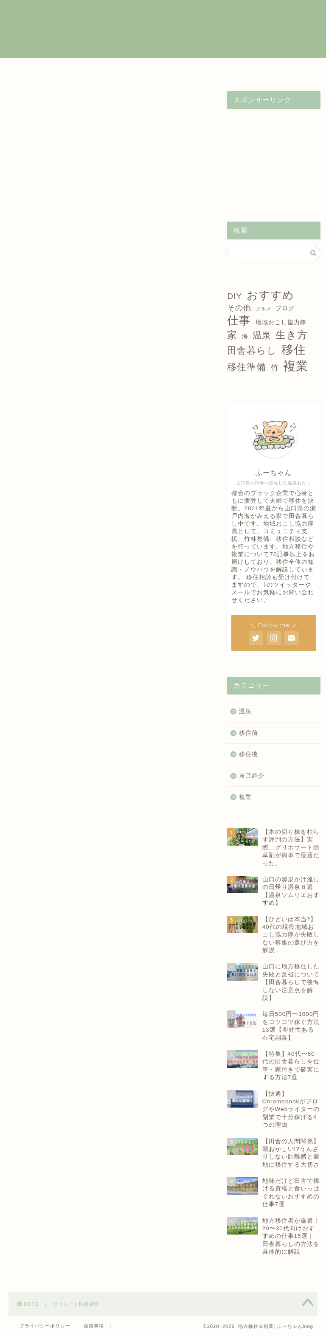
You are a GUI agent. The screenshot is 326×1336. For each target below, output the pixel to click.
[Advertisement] (273, 157)
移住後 (163, 69)
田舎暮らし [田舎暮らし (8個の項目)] (252, 350)
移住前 (119, 69)
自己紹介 (251, 69)
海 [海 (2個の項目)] (245, 336)
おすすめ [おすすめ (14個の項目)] (270, 295)
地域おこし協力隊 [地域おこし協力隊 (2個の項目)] (281, 322)
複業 (75, 69)
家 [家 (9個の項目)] (232, 334)
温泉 (207, 69)
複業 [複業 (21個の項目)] (296, 366)
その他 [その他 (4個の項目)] (239, 308)
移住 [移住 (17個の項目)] (293, 349)
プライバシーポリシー (45, 1325)
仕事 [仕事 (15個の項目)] (239, 320)
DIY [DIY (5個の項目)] (234, 296)
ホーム (30, 69)
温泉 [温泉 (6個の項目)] (262, 335)
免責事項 (94, 1325)
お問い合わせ (295, 72)
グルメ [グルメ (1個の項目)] (263, 308)
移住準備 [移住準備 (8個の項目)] (246, 367)
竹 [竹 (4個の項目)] (275, 367)
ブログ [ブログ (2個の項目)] (285, 308)
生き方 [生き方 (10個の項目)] (291, 334)
